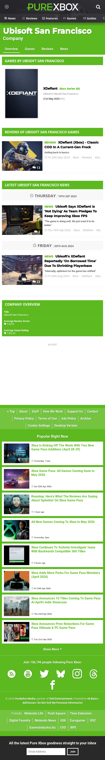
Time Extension (81, 713)
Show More (52, 649)
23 (36, 282)
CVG (63, 727)
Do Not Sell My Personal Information (60, 703)
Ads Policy (68, 418)
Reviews (47, 49)
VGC (93, 720)
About (23, 411)
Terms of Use (47, 418)
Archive (85, 418)
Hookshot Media (25, 698)
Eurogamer (78, 720)
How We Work (53, 411)
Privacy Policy (24, 418)
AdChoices (29, 703)
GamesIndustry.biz (42, 727)
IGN (63, 720)
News (64, 49)
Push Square (57, 713)
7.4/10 (10, 324)
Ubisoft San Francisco (47, 31)
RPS (73, 727)
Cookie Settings (39, 425)
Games (30, 49)
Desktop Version (65, 425)
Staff (35, 411)
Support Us (75, 411)
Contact (92, 411)
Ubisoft (47, 93)
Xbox (76, 157)
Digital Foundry (20, 720)
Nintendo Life (33, 713)
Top (11, 411)
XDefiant (88, 230)
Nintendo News (45, 720)
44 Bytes (92, 698)
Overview (11, 49)
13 (36, 168)
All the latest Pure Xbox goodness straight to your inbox (52, 743)
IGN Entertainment (61, 698)
